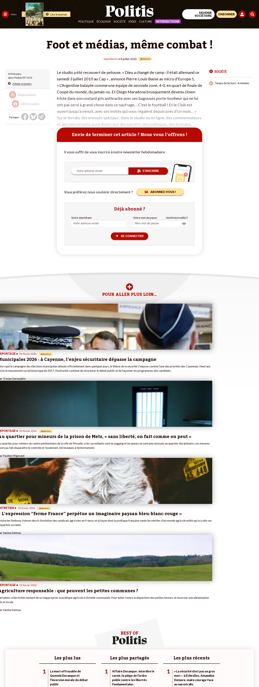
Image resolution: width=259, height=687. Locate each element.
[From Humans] (217, 666)
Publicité (132, 674)
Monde (6, 636)
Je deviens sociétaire (42, 621)
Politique (86, 21)
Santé (18, 625)
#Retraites (65, 625)
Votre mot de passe (145, 217)
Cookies (146, 674)
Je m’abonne (37, 625)
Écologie (104, 21)
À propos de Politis (41, 636)
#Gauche (64, 621)
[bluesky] (224, 657)
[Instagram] (247, 657)
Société (120, 21)
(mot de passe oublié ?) (177, 217)
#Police (63, 617)
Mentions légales (26, 674)
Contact (7, 674)
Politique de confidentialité (106, 674)
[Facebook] (213, 657)
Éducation (20, 621)
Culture (145, 21)
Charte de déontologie (54, 674)
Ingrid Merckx (110, 58)
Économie (20, 617)
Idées (132, 21)
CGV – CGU (78, 674)
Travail (18, 613)
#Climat (63, 613)
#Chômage (65, 628)
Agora (5, 613)
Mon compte (37, 640)
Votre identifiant (81, 217)
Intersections (167, 21)
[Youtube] (236, 657)
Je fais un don (38, 617)
